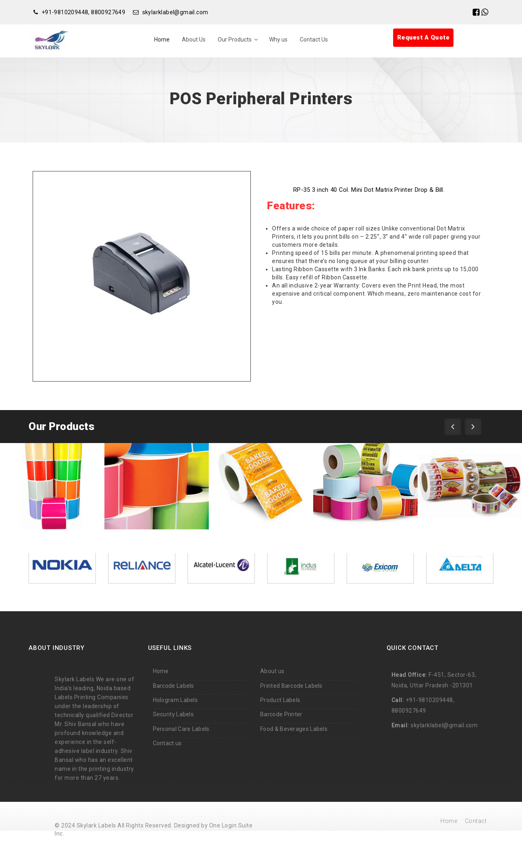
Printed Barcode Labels (291, 685)
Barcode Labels (173, 685)
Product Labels (280, 700)
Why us (278, 39)
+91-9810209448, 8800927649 (83, 12)
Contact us (167, 743)
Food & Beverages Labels (293, 729)
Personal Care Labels (181, 729)
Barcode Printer (281, 714)
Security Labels (173, 714)
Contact (476, 821)
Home (162, 39)
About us (272, 671)
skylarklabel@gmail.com (175, 12)
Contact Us (314, 39)
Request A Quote (423, 37)
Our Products (235, 39)
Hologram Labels (175, 700)
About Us (194, 39)
